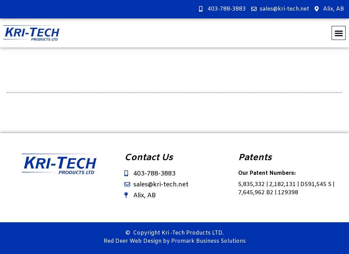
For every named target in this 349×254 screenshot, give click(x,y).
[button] (339, 33)
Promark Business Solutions (208, 241)
